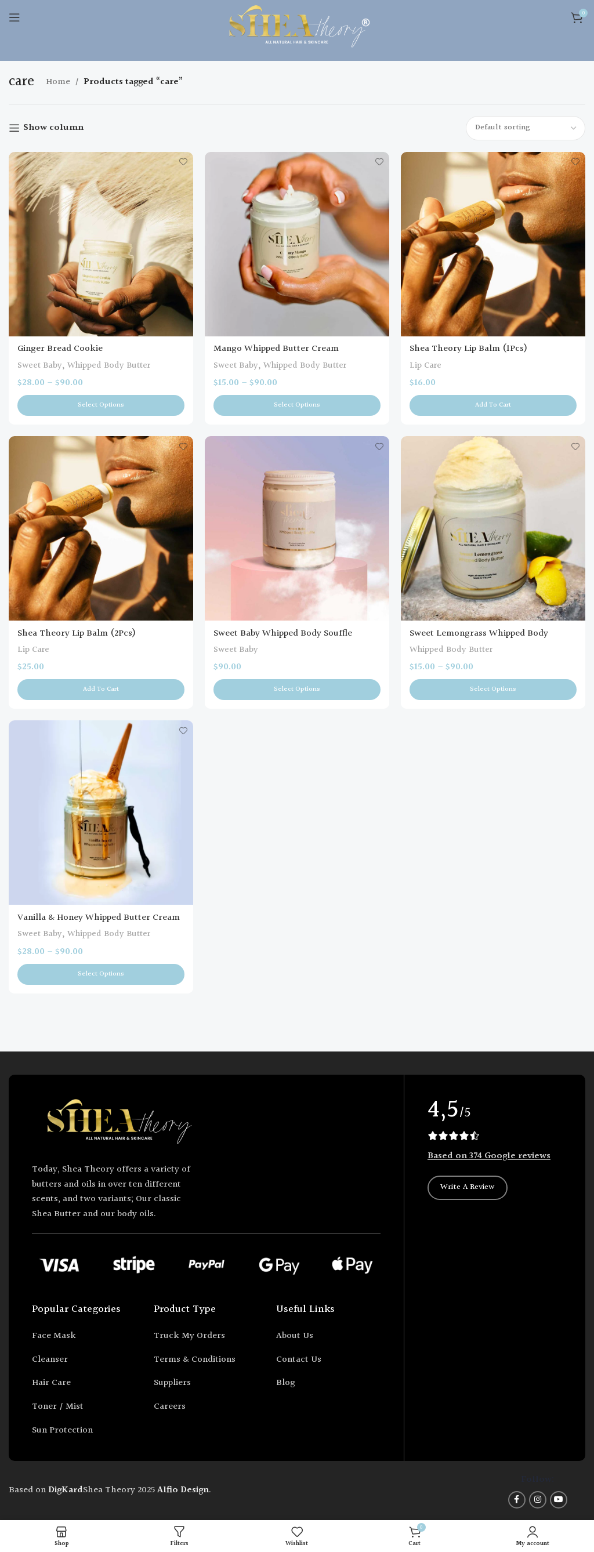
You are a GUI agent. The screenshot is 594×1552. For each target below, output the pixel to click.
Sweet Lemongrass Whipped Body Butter (479, 640)
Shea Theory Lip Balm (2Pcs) (76, 633)
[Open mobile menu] (14, 17)
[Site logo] (297, 28)
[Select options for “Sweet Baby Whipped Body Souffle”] (297, 689)
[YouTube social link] (558, 1500)
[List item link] (84, 1336)
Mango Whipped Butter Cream (276, 349)
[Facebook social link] (517, 1500)
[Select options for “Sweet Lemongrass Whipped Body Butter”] (493, 689)
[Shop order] (525, 128)
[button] (493, 405)
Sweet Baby (39, 366)
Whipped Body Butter (108, 366)
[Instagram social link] (537, 1500)
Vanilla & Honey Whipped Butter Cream (98, 918)
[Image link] (119, 1123)
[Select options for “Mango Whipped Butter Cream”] (297, 405)
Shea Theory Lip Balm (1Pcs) (468, 349)
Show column (53, 127)
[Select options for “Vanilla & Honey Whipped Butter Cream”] (100, 974)
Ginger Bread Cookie (60, 349)
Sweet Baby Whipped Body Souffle (282, 633)
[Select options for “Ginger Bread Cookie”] (100, 405)
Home (58, 82)
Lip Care (425, 366)
